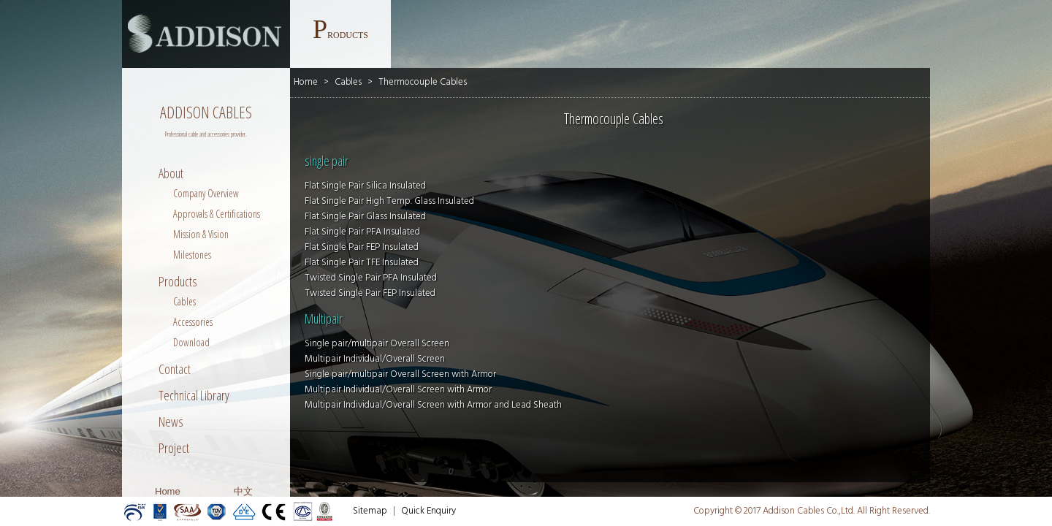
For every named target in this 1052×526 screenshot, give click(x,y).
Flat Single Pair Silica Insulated (365, 186)
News (171, 421)
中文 (243, 491)
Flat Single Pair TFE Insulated (362, 262)
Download (191, 342)
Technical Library (194, 395)
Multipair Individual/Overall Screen (375, 359)
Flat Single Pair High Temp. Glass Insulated (389, 201)
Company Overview (206, 193)
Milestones (192, 255)
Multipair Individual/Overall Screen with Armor (398, 389)
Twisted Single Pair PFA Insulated (371, 278)
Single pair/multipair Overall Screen (377, 343)
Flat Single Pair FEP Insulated (362, 247)
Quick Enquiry (428, 511)
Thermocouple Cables (422, 82)
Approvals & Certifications (216, 214)
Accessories (193, 322)
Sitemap (370, 511)
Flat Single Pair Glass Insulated (365, 216)
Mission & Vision (201, 234)
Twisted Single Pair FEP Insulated (370, 293)
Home (167, 491)
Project (174, 448)
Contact (175, 369)
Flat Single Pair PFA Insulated (362, 232)
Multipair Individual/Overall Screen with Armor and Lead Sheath (433, 405)
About (171, 173)
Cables (184, 301)
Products (178, 281)
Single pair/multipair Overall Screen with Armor (400, 374)
